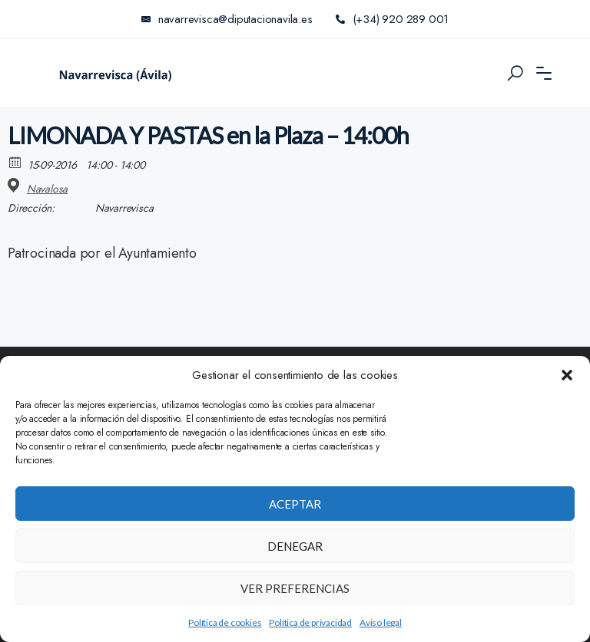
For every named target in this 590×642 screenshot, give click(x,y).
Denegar (295, 546)
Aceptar (295, 504)
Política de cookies (224, 622)
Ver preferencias (295, 588)
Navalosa (47, 189)
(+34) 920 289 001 (392, 19)
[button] (567, 375)
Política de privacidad (310, 622)
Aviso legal (381, 622)
